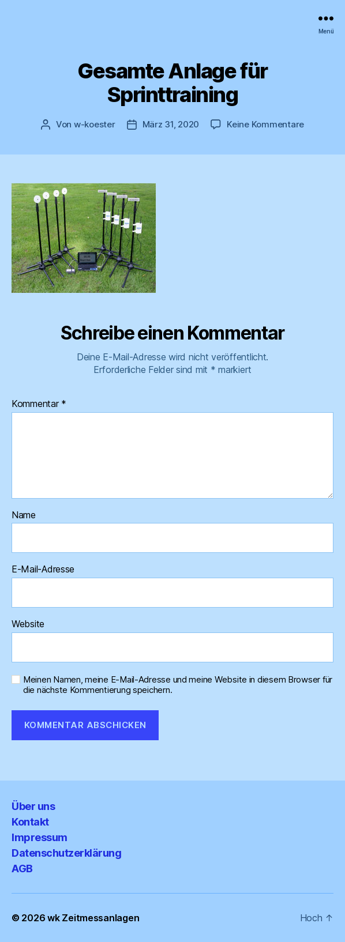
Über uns (33, 806)
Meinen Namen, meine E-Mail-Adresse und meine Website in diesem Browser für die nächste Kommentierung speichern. (177, 685)
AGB (22, 868)
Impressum (40, 837)
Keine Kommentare (265, 124)
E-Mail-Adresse (43, 569)
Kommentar (39, 404)
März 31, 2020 (171, 124)
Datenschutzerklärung (66, 853)
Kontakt (30, 822)
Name (24, 515)
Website (28, 624)
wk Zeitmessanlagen (93, 918)
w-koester (94, 124)
